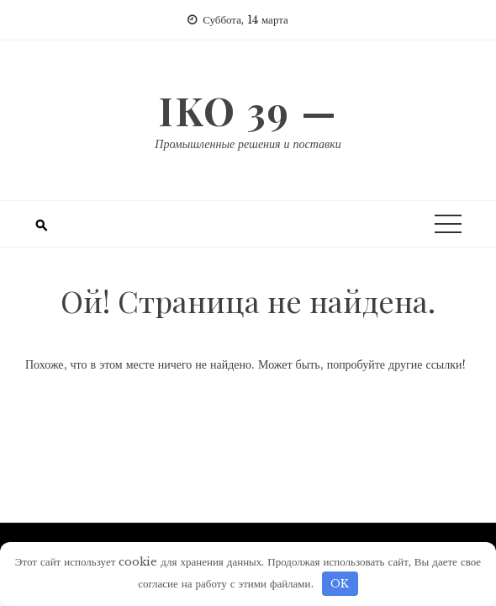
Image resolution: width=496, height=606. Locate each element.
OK (339, 584)
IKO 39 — (248, 110)
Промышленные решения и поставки (247, 144)
